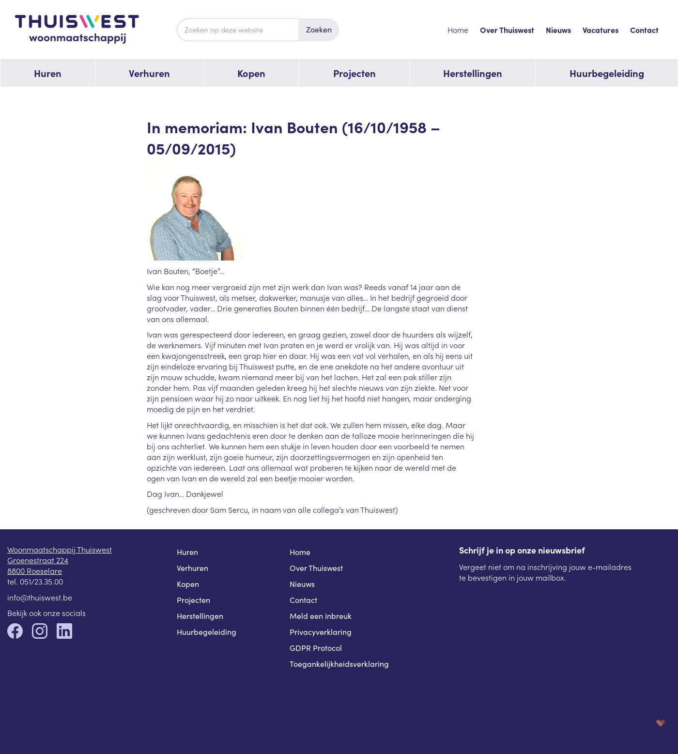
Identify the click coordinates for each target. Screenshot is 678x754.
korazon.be (645, 723)
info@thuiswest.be (39, 597)
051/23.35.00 (41, 581)
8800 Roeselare (34, 570)
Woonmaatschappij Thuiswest (59, 549)
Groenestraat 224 (37, 559)
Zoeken (319, 29)
